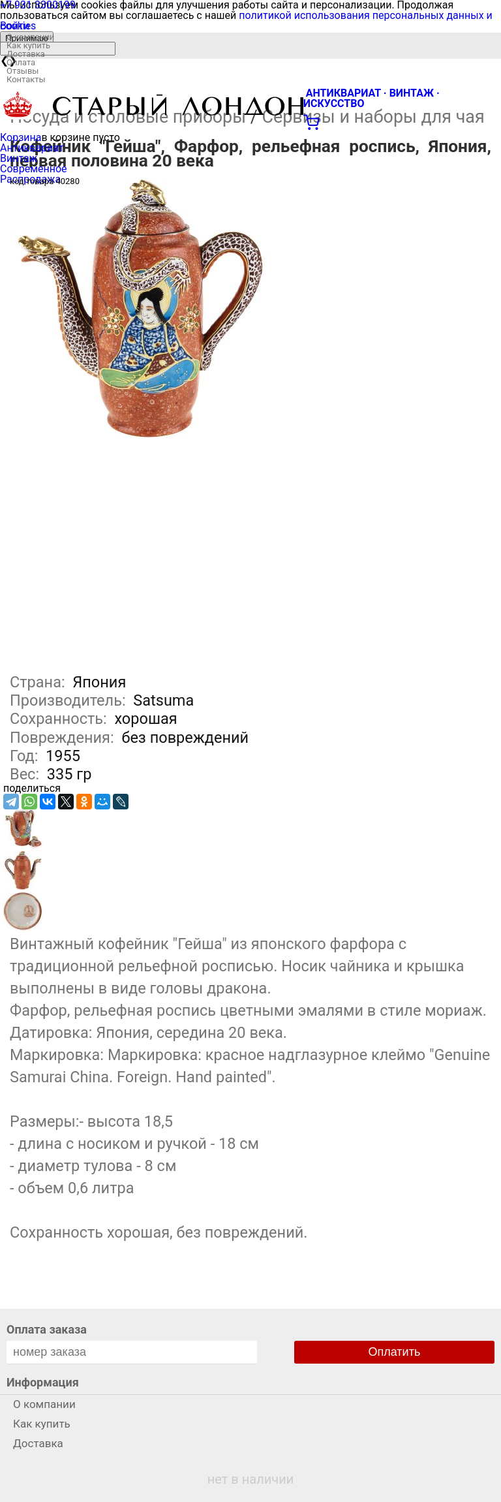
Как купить (28, 45)
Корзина (20, 137)
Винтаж (18, 158)
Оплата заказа (47, 1329)
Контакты (26, 79)
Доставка (26, 54)
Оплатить (395, 1351)
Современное (33, 169)
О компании (30, 37)
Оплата (21, 62)
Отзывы (22, 71)
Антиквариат (32, 148)
